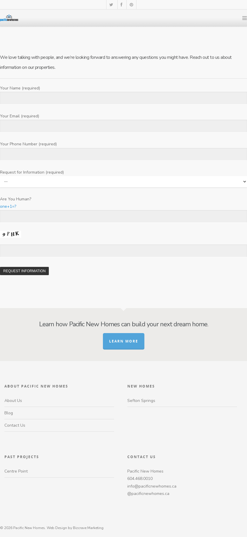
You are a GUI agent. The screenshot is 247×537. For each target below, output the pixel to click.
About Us (13, 400)
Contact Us (14, 425)
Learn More (123, 341)
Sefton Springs (141, 400)
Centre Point (16, 471)
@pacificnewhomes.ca (148, 493)
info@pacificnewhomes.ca (151, 486)
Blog (8, 413)
